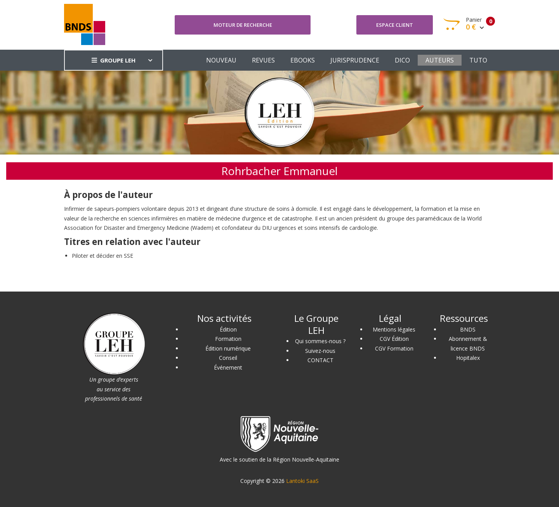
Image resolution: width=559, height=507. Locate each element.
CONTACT (320, 360)
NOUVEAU (221, 60)
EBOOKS (302, 60)
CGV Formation (394, 348)
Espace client (394, 24)
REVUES (263, 60)
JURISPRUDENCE (354, 60)
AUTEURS (439, 60)
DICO (402, 60)
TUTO (478, 60)
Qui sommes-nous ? (320, 341)
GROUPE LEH (113, 60)
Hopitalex (468, 357)
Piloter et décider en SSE (102, 255)
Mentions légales (394, 329)
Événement (228, 367)
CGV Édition (394, 338)
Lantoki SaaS (302, 480)
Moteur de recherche (243, 24)
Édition (228, 329)
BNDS (468, 329)
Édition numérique (228, 348)
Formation (228, 338)
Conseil (228, 357)
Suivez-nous (320, 350)
